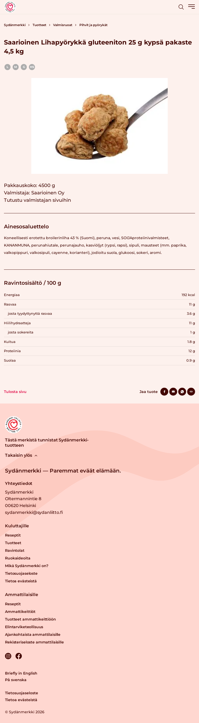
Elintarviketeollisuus (24, 626)
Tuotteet (39, 25)
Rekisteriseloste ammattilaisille (34, 642)
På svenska (16, 679)
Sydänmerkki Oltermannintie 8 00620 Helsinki (23, 499)
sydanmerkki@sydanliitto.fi (34, 512)
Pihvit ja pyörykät (93, 25)
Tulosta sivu (15, 391)
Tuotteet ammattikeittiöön (30, 619)
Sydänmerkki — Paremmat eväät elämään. (63, 471)
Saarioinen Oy (47, 193)
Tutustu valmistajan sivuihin (37, 200)
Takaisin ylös (21, 455)
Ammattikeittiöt (20, 611)
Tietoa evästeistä (21, 581)
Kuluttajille (17, 525)
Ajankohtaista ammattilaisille (32, 634)
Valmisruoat (62, 25)
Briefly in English (21, 673)
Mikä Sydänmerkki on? (26, 565)
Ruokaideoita (17, 558)
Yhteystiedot (18, 483)
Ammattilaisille (21, 594)
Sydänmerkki (14, 25)
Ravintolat (14, 550)
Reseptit (13, 535)
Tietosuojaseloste (21, 573)
